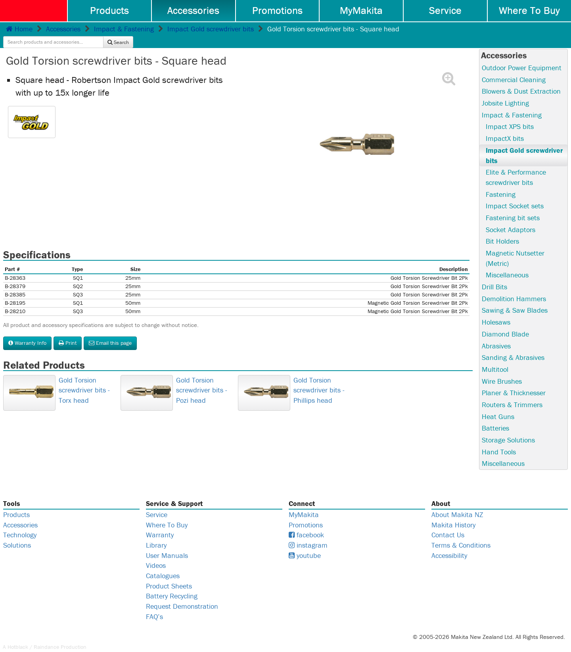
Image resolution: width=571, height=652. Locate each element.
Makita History (453, 512)
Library (156, 533)
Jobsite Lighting (505, 91)
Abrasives (496, 334)
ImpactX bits (505, 126)
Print (68, 331)
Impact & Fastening (124, 28)
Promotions (277, 10)
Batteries (495, 416)
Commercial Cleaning (514, 67)
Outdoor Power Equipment (521, 55)
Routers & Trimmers (512, 392)
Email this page (110, 331)
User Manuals (167, 543)
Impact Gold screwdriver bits (210, 28)
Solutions (17, 533)
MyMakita (361, 10)
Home (19, 28)
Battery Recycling (171, 584)
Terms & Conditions (461, 533)
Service (445, 10)
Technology (19, 523)
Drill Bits (494, 274)
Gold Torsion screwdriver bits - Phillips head (319, 378)
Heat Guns (498, 404)
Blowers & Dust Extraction (521, 79)
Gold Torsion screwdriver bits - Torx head (84, 378)
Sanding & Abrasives (513, 345)
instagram (308, 533)
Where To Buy (529, 10)
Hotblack (18, 635)
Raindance (46, 635)
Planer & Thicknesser (514, 381)
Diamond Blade (505, 322)
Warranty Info (27, 331)
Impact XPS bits (510, 114)
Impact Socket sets (515, 194)
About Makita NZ (457, 502)
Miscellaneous (507, 263)
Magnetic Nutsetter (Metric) (515, 246)
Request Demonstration (182, 594)
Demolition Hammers (514, 286)
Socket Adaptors (510, 217)
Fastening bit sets (513, 205)
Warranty (160, 523)
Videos (156, 553)
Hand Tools (499, 439)
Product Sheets (169, 574)
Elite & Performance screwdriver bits (516, 165)
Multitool (495, 357)
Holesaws (496, 310)
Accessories (193, 10)
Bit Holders (502, 229)
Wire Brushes (502, 369)
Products (109, 10)
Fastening (500, 182)
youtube (305, 543)
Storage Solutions (508, 428)
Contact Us (447, 523)
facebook (306, 523)
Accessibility (449, 543)
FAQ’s (154, 604)
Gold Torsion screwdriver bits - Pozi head (201, 378)
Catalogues (163, 564)
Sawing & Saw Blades (515, 298)
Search (546, 28)
